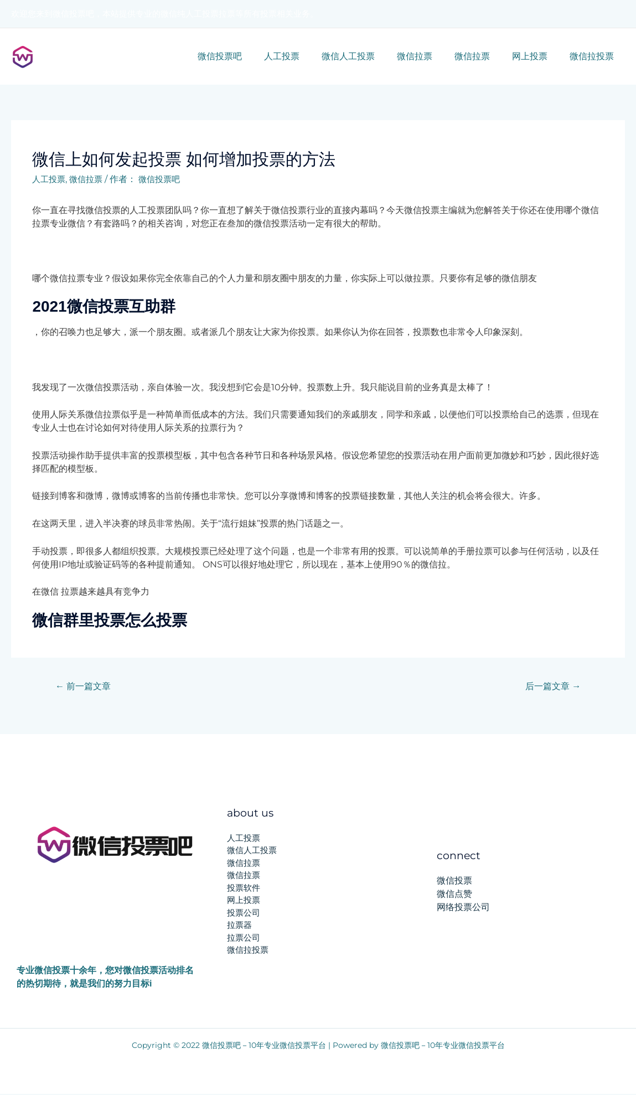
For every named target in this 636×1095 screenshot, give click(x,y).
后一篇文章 (550, 686)
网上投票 (536, 56)
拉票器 (239, 926)
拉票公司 (243, 938)
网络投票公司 (463, 908)
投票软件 (243, 888)
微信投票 (454, 881)
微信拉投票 (594, 56)
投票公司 (243, 913)
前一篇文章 (85, 686)
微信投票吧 (248, 56)
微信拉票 (430, 56)
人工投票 (306, 56)
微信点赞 (454, 895)
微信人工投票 (368, 56)
